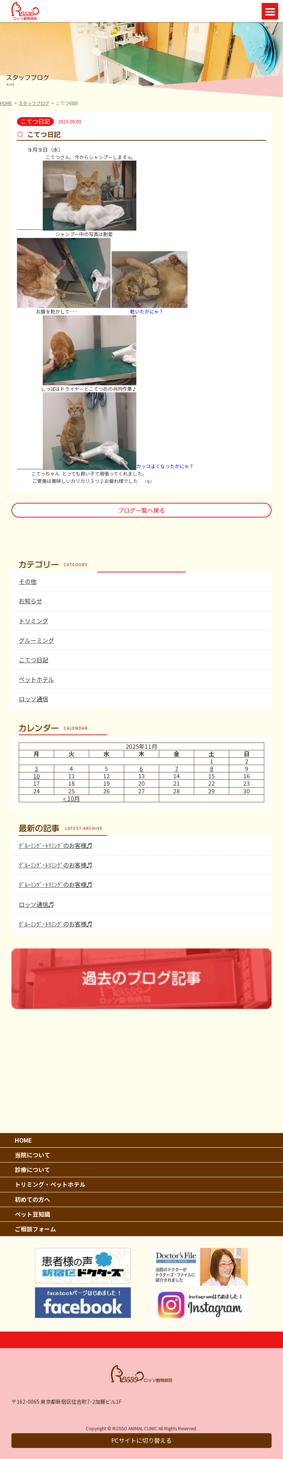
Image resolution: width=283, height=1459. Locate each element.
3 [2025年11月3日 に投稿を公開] (36, 768)
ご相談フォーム (35, 1228)
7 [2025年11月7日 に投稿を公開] (176, 768)
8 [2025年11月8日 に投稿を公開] (211, 768)
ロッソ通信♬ (36, 904)
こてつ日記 (33, 659)
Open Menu (270, 11)
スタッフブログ (33, 103)
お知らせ (30, 600)
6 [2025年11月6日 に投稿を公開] (141, 768)
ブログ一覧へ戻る (141, 510)
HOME (6, 103)
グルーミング (36, 640)
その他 (27, 581)
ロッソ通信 (33, 698)
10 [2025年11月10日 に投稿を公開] (36, 775)
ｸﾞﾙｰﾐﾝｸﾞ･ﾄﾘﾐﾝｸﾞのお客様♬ (55, 845)
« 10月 (71, 798)
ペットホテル (36, 679)
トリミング (33, 620)
